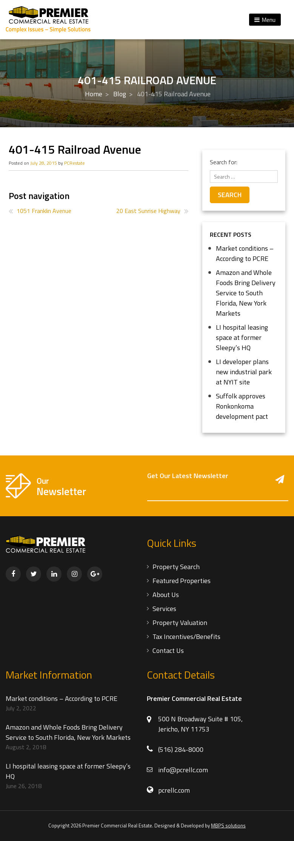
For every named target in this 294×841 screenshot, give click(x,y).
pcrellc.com (174, 790)
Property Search (176, 567)
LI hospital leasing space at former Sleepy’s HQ (242, 337)
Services (164, 608)
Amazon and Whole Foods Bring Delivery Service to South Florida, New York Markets (246, 292)
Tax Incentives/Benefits (186, 636)
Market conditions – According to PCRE (245, 253)
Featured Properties (181, 581)
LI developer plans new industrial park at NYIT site (244, 371)
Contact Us (168, 650)
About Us (165, 594)
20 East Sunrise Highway (148, 210)
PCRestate (74, 163)
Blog (119, 94)
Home (93, 94)
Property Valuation (179, 622)
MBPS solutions (228, 825)
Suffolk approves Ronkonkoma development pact (242, 406)
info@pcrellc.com (183, 770)
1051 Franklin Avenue (44, 210)
